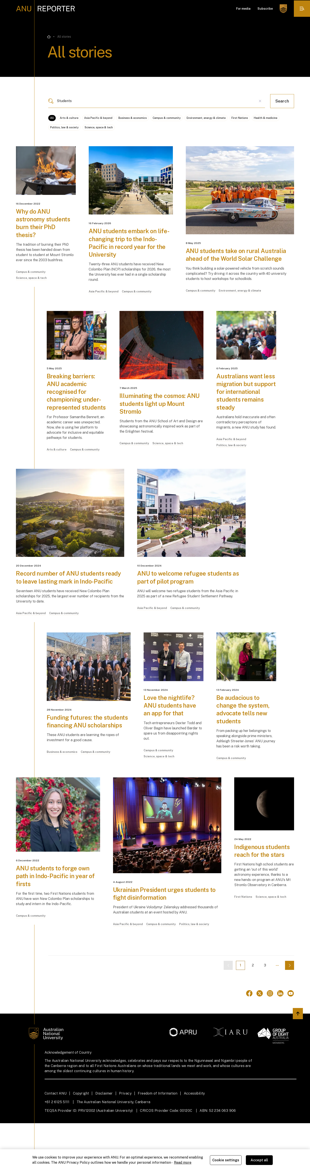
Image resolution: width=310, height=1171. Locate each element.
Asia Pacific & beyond (114, 118)
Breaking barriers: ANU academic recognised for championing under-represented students (76, 411)
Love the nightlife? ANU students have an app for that (172, 748)
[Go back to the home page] (49, 37)
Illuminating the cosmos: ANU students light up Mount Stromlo (155, 419)
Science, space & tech (178, 130)
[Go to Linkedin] (280, 1041)
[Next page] (289, 1013)
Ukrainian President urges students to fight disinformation (165, 941)
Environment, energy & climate (250, 118)
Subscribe (264, 8)
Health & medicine (94, 130)
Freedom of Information (157, 1141)
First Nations (60, 130)
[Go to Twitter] (259, 1041)
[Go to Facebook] (249, 1041)
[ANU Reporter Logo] (45, 8)
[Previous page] (203, 1013)
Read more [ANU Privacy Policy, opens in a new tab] (182, 1162)
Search (282, 101)
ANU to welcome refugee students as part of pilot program (188, 610)
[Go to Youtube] (290, 1041)
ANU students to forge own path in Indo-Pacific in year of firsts (56, 923)
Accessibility (194, 1141)
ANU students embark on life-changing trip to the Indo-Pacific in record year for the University (127, 249)
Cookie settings (225, 1160)
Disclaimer (104, 1141)
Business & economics (157, 118)
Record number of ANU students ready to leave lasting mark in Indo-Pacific (67, 614)
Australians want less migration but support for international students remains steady (243, 411)
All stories (64, 36)
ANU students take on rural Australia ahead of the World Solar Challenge (236, 265)
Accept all (259, 1160)
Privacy (125, 1141)
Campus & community (201, 118)
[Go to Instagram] (270, 1041)
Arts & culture (76, 118)
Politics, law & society (135, 130)
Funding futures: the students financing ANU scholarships (82, 768)
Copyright (81, 1141)
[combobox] (156, 101)
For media (242, 8)
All (53, 118)
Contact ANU (56, 1141)
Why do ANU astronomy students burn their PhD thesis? (45, 229)
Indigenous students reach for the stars (261, 901)
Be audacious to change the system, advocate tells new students (245, 752)
